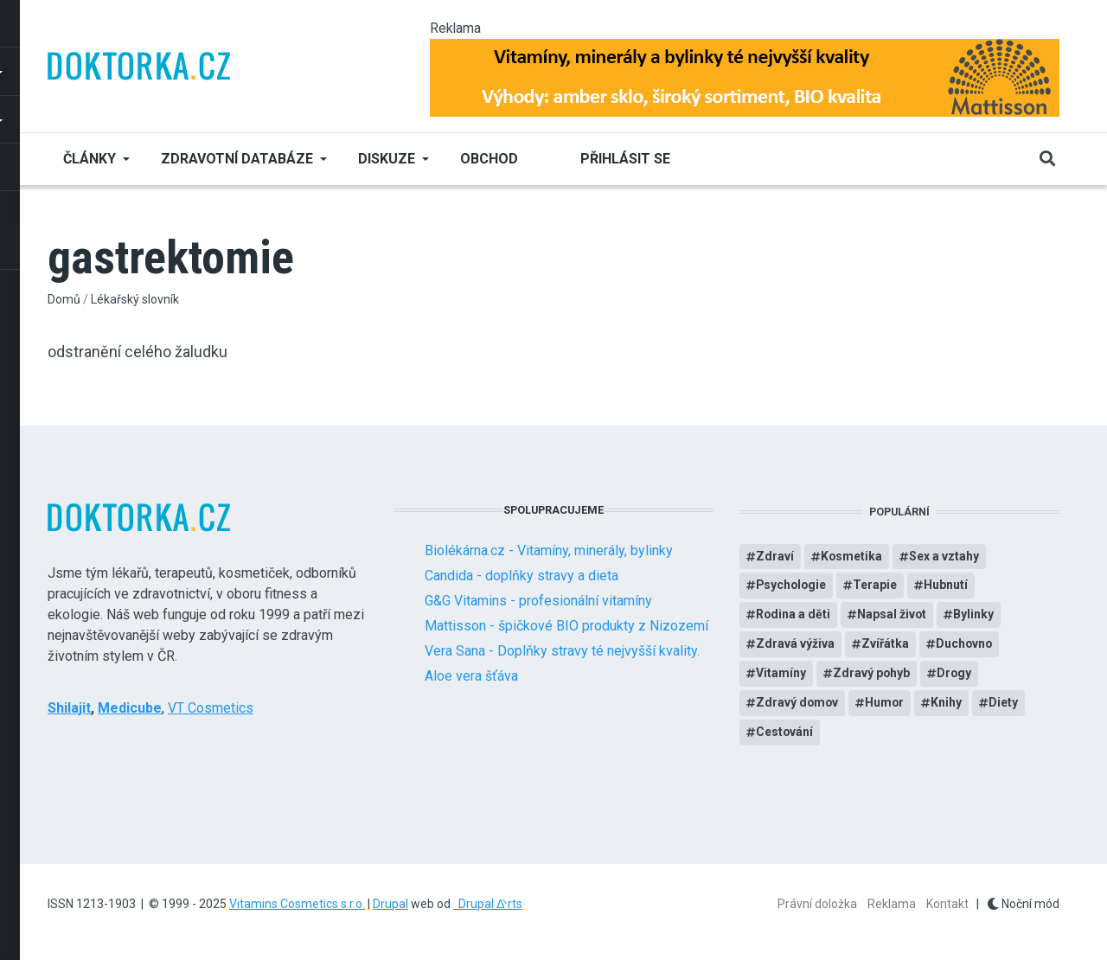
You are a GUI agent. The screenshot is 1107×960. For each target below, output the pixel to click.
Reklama (891, 904)
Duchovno (965, 645)
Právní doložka (817, 904)
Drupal (390, 904)
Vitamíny (781, 675)
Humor (886, 704)
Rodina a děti (793, 616)
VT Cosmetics (210, 708)
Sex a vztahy (945, 557)
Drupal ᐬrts (487, 904)
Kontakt (947, 904)
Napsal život (893, 616)
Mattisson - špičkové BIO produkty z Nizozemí (566, 626)
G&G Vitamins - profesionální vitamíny (538, 600)
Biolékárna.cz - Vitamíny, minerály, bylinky (549, 550)
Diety (1006, 704)
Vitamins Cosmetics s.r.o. (297, 904)
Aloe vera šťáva (471, 676)
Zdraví (775, 557)
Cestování (785, 733)
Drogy (955, 675)
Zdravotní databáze (237, 158)
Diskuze (386, 158)
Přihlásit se (625, 158)
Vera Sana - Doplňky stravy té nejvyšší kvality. (562, 651)
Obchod (489, 158)
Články (89, 158)
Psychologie (792, 586)
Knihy (948, 704)
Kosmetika (852, 557)
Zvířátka (885, 645)
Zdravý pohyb (872, 675)
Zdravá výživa (795, 645)
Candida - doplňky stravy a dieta (521, 575)
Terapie (877, 586)
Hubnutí (948, 586)
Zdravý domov (798, 704)
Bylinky (975, 616)
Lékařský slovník (135, 299)
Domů (64, 299)
